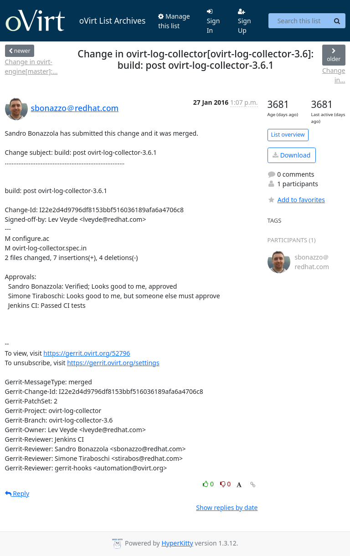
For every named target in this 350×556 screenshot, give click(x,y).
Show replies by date (226, 507)
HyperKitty (177, 543)
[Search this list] (298, 21)
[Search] (337, 21)
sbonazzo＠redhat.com (75, 107)
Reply (17, 493)
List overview (288, 134)
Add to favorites (296, 199)
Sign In (213, 21)
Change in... (333, 75)
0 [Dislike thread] (225, 483)
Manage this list (174, 21)
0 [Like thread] (209, 483)
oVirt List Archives (75, 21)
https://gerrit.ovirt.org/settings (113, 362)
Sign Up (244, 21)
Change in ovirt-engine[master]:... (31, 66)
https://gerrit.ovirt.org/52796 (86, 353)
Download (291, 155)
